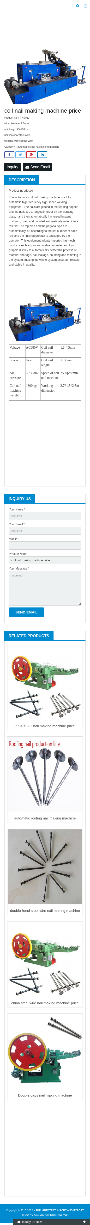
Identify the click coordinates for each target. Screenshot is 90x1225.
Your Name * (17, 509)
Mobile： (14, 539)
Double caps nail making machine (45, 1095)
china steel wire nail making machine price (45, 1003)
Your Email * (17, 524)
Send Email (37, 167)
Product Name (18, 554)
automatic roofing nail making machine (45, 818)
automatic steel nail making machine (38, 146)
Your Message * (19, 568)
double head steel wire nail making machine (45, 911)
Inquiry (12, 167)
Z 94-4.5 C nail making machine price (45, 726)
